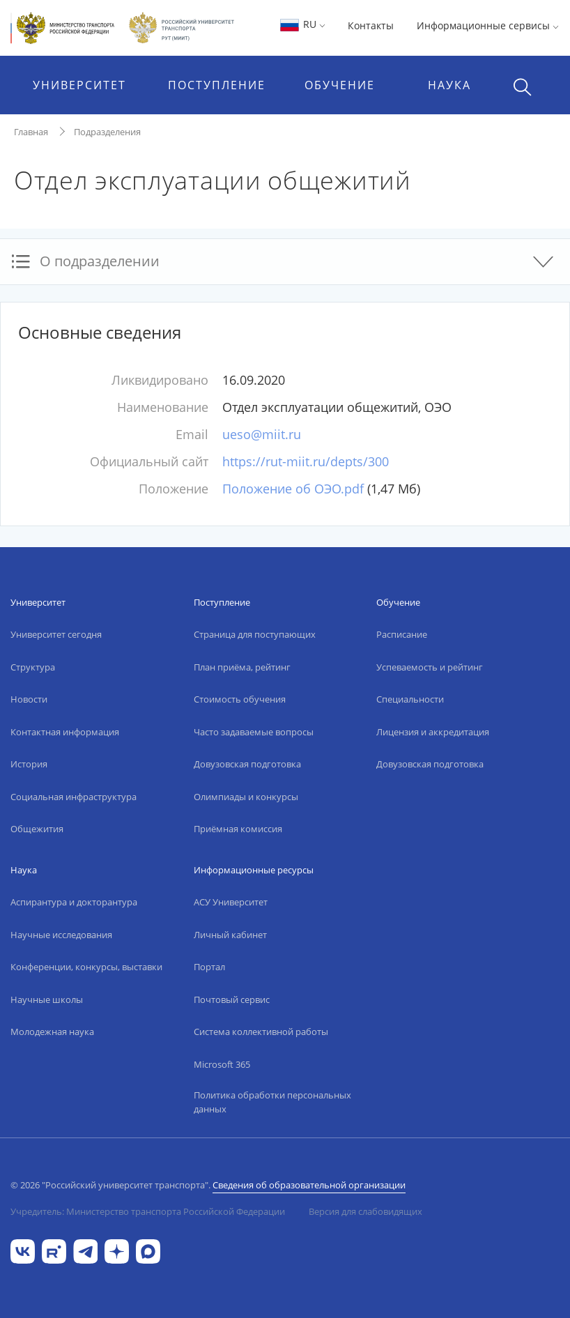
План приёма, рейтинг (242, 667)
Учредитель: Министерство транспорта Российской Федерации (147, 1211)
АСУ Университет (231, 902)
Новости (28, 699)
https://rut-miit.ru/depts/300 (305, 461)
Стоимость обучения (240, 699)
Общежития (36, 828)
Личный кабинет (230, 934)
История (28, 764)
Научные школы (46, 999)
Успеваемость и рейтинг (429, 667)
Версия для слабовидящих (365, 1211)
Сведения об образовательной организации (309, 1185)
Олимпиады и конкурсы (246, 796)
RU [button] (302, 24)
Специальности (410, 699)
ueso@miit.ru (261, 434)
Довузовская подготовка (247, 764)
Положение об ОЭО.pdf (293, 488)
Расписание (401, 634)
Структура (32, 667)
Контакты (371, 25)
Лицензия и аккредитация (432, 732)
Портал (209, 966)
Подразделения (107, 131)
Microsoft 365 (222, 1064)
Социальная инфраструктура (73, 796)
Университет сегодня (56, 634)
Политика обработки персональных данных (272, 1102)
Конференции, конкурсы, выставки (86, 966)
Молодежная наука (52, 1031)
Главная (31, 131)
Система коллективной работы (261, 1031)
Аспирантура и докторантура (73, 902)
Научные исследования (61, 934)
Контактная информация (64, 732)
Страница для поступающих (255, 634)
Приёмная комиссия (238, 828)
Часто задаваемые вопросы (254, 732)
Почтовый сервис (232, 999)
